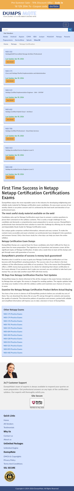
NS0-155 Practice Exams (13, 328)
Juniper (41, 37)
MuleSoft (50, 37)
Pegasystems (8, 40)
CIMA (29, 37)
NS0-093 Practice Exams (13, 349)
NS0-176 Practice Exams (13, 321)
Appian (21, 37)
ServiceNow (19, 40)
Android (13, 37)
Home (6, 44)
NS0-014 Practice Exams (13, 342)
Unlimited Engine (11, 448)
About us (7, 439)
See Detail (10, 62)
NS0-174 (8, 71)
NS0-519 (8, 90)
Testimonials (9, 427)
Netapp (59, 37)
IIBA (34, 37)
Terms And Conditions (13, 463)
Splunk (28, 40)
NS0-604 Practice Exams (13, 331)
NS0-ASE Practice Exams (13, 353)
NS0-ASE (8, 167)
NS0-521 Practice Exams (13, 346)
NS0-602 (8, 109)
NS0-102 (8, 52)
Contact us (8, 436)
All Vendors (8, 424)
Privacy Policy (9, 460)
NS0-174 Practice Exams (13, 317)
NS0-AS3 (8, 148)
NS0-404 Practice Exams (13, 335)
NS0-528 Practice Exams (13, 339)
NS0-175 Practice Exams (13, 314)
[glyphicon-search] (70, 30)
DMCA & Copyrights (12, 456)
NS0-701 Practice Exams (13, 324)
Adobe (5, 37)
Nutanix (67, 37)
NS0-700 (8, 129)
